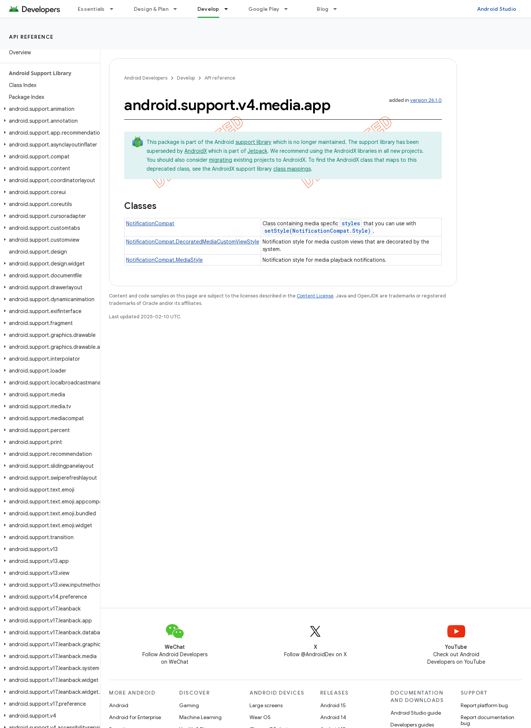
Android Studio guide (415, 712)
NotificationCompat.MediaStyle (164, 260)
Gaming (189, 705)
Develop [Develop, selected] (208, 9)
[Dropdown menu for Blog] (338, 9)
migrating (220, 160)
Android (118, 705)
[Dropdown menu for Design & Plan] (178, 9)
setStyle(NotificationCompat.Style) (317, 230)
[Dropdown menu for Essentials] (115, 9)
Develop (186, 78)
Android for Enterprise (135, 717)
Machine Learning (200, 717)
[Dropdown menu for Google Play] (289, 9)
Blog (322, 9)
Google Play (264, 9)
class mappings (292, 168)
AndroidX (195, 151)
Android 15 (333, 705)
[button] (48, 109)
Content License (315, 296)
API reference (31, 36)
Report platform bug (484, 705)
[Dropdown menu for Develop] (229, 9)
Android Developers (145, 78)
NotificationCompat (150, 223)
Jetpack (257, 151)
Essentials (91, 9)
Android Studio (496, 9)
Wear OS (260, 717)
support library (253, 142)
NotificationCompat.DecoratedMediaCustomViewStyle (192, 241)
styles (351, 223)
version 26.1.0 (426, 100)
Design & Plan (151, 9)
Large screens (266, 705)
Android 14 (333, 717)
